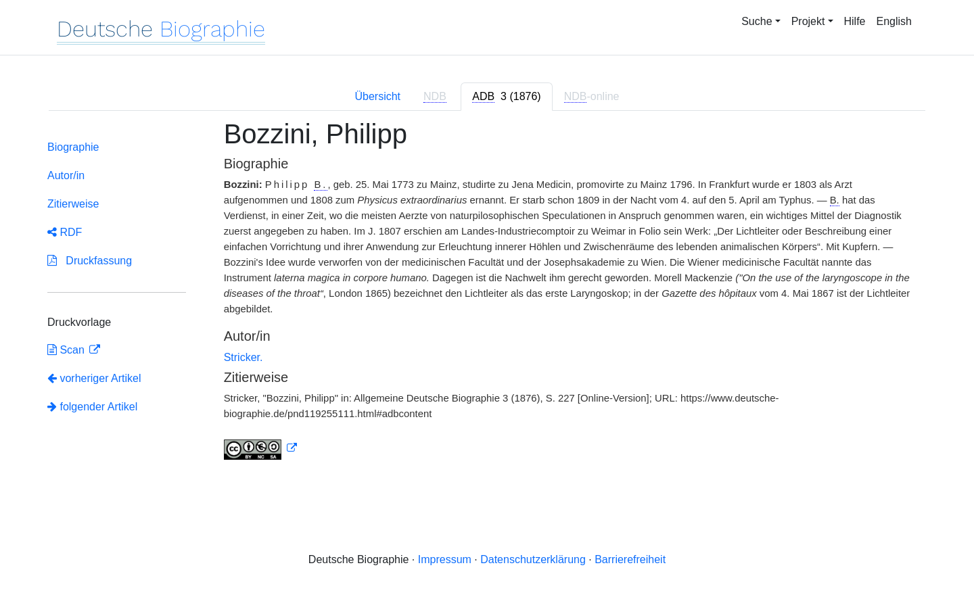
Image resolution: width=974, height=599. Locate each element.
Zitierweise (73, 204)
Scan (67, 350)
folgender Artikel (92, 406)
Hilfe (855, 21)
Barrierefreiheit (630, 559)
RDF (64, 232)
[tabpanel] (487, 297)
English (894, 21)
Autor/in (66, 175)
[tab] (506, 96)
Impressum (444, 559)
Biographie (73, 147)
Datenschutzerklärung (533, 559)
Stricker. (243, 357)
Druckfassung (89, 260)
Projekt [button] (808, 21)
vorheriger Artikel (94, 378)
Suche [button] (756, 21)
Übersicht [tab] (377, 96)
